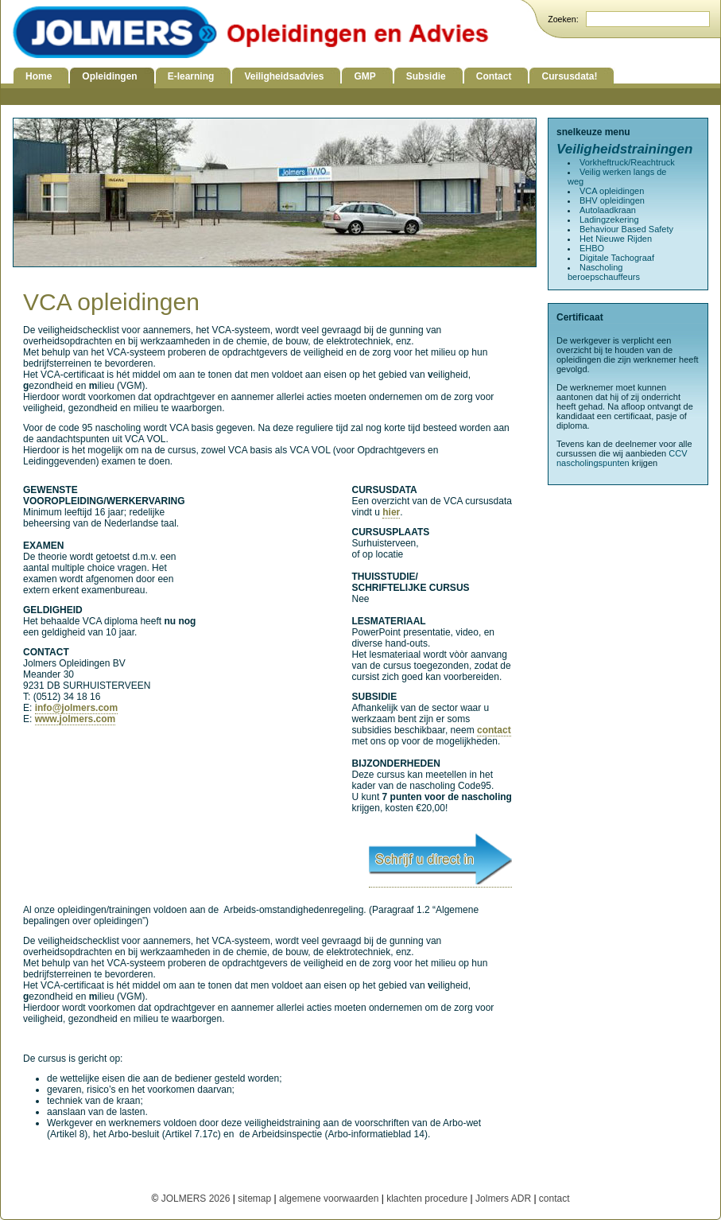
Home (38, 76)
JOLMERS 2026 (197, 1198)
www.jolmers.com (75, 719)
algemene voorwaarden (328, 1198)
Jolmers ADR (503, 1198)
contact (494, 730)
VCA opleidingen (612, 191)
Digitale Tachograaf (617, 257)
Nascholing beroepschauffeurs (604, 272)
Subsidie (426, 76)
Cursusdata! (569, 76)
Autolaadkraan (608, 210)
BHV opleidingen (612, 200)
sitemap (254, 1198)
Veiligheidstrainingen (624, 149)
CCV (678, 453)
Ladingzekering (609, 219)
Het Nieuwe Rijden (616, 238)
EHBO (592, 248)
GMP (364, 76)
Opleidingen (109, 76)
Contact (494, 76)
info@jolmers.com (76, 707)
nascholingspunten (593, 463)
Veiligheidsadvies (284, 76)
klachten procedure (426, 1198)
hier (391, 512)
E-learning (191, 76)
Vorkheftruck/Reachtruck (627, 162)
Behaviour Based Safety (626, 229)
